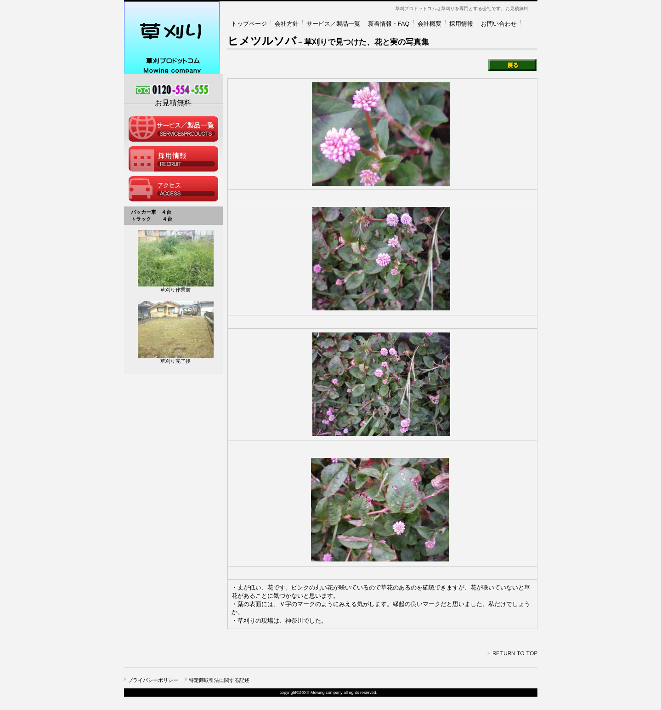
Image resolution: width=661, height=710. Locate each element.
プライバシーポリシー (153, 680)
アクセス (173, 188)
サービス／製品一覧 (173, 129)
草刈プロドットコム (173, 38)
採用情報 (173, 159)
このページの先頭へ (512, 653)
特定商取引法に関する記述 (219, 680)
